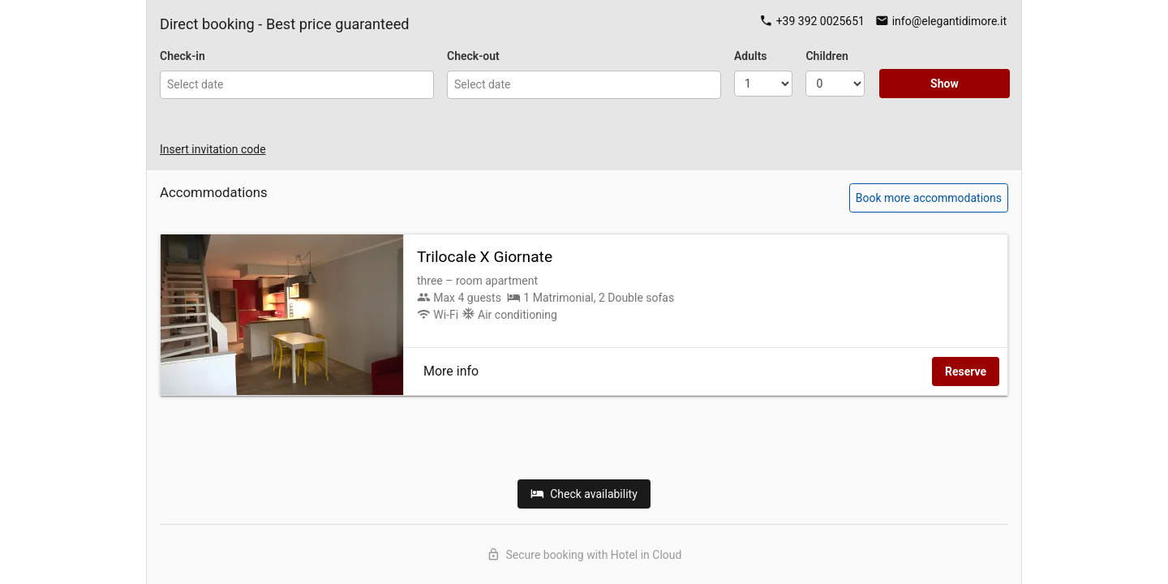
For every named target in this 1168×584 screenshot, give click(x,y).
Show (944, 83)
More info (451, 371)
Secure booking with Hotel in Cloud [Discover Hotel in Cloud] (584, 554)
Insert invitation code (213, 149)
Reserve (965, 371)
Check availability (584, 493)
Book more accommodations (929, 197)
